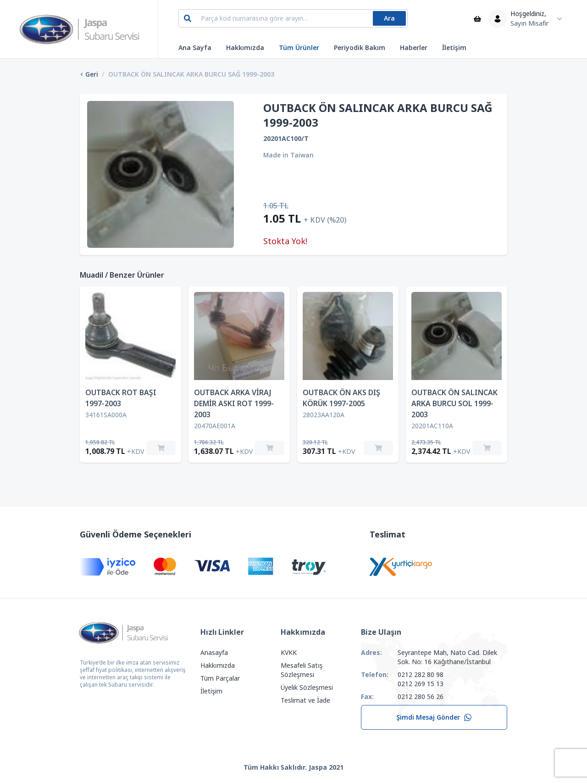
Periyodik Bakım (359, 47)
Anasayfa (214, 652)
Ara (389, 18)
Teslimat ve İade (305, 700)
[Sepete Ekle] (161, 448)
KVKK (289, 652)
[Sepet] (477, 18)
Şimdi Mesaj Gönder (434, 717)
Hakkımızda (245, 47)
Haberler (413, 47)
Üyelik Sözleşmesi (307, 687)
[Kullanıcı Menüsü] (527, 18)
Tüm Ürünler (299, 47)
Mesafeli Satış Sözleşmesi (301, 670)
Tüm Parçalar (220, 678)
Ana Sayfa (194, 47)
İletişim (454, 47)
